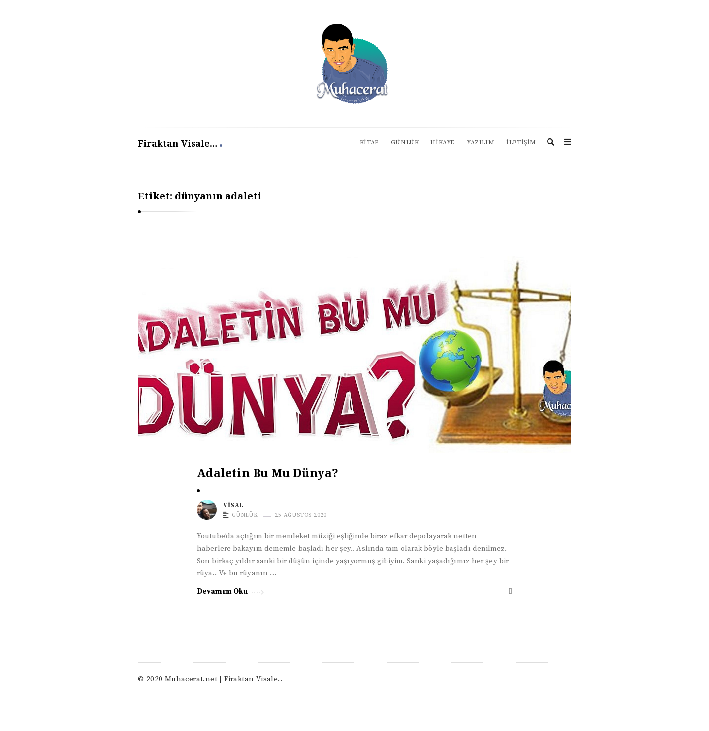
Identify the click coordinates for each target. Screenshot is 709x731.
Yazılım (480, 142)
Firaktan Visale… (180, 143)
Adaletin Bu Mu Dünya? (267, 473)
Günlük (405, 142)
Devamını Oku (230, 590)
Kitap (369, 142)
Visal (233, 505)
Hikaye (442, 142)
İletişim (521, 142)
